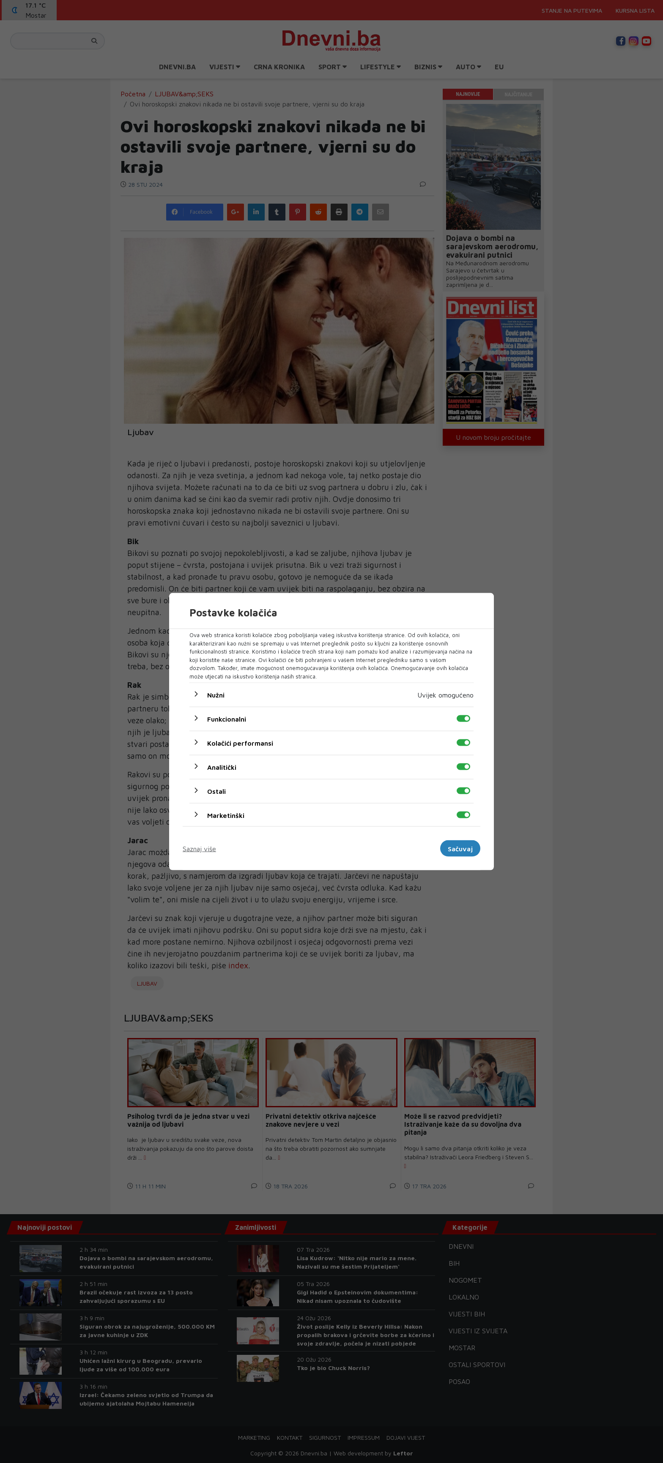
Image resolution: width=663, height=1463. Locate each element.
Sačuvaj (460, 848)
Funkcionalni (226, 719)
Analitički (221, 767)
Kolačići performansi (240, 743)
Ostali (216, 791)
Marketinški (225, 815)
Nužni (216, 695)
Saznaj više (199, 848)
